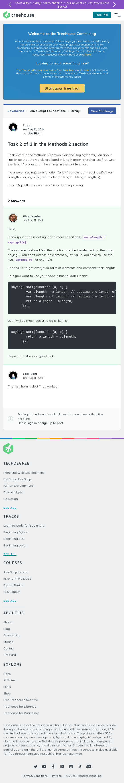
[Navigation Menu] (117, 15)
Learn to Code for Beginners (23, 525)
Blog (6, 629)
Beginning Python (15, 532)
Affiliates (9, 680)
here (88, 54)
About (7, 622)
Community (11, 635)
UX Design (10, 499)
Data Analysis (12, 492)
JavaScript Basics (15, 572)
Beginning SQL (13, 538)
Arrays (76, 111)
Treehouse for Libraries (19, 706)
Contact (8, 648)
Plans (6, 674)
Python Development (18, 485)
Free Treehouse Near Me (20, 700)
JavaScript (16, 111)
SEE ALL (9, 507)
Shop (7, 693)
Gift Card (9, 655)
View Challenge (102, 111)
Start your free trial (62, 88)
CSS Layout (11, 591)
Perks (7, 686)
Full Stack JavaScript (17, 479)
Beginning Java (14, 545)
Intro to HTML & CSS (17, 578)
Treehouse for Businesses (21, 713)
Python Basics (13, 585)
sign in (32, 423)
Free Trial (102, 14)
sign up (47, 423)
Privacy (57, 775)
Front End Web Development (23, 472)
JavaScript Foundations (48, 111)
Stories (8, 642)
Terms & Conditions (34, 775)
